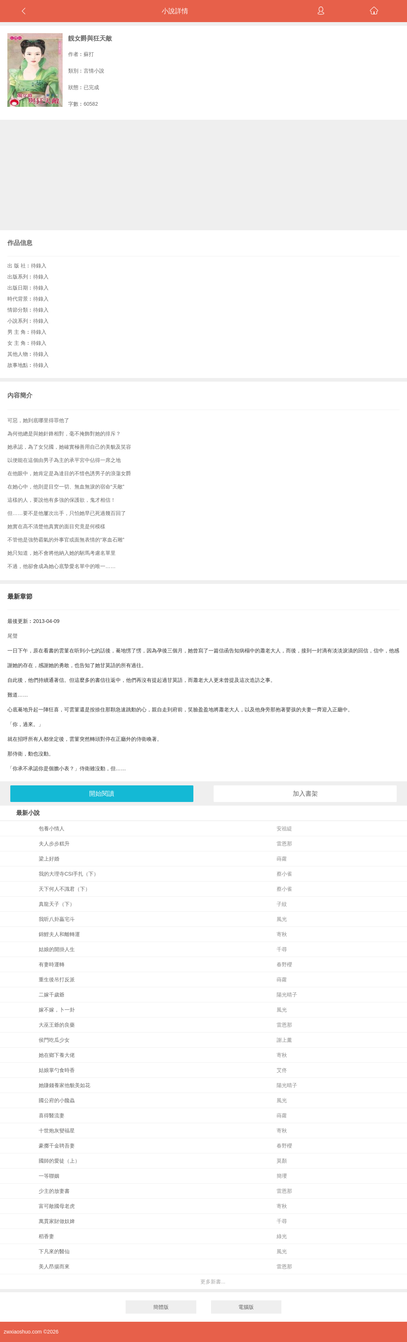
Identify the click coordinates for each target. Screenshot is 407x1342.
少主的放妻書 (54, 1191)
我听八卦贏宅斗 (57, 919)
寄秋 (282, 934)
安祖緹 (284, 828)
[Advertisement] (203, 175)
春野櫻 (284, 964)
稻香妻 (46, 1236)
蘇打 (89, 54)
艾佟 (282, 1070)
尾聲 (12, 636)
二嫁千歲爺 (51, 995)
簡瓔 (282, 1176)
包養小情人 (51, 828)
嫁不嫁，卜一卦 (57, 1010)
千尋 (282, 949)
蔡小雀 (284, 874)
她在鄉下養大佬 (57, 1055)
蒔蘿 (282, 859)
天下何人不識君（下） (64, 889)
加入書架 (305, 793)
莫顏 (282, 1161)
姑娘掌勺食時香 (57, 1070)
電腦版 (246, 1307)
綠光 (282, 1236)
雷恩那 (284, 844)
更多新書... (212, 1282)
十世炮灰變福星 (57, 1130)
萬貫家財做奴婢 (57, 1221)
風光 (282, 919)
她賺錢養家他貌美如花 (64, 1085)
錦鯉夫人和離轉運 (59, 934)
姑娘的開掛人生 (57, 949)
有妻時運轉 (51, 964)
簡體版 (161, 1307)
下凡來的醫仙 (54, 1251)
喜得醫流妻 (51, 1115)
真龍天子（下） (57, 904)
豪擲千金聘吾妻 (57, 1146)
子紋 (282, 904)
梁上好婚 (49, 859)
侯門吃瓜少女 (54, 1040)
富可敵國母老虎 (57, 1206)
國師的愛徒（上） (59, 1161)
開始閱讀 (101, 793)
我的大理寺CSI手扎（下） (69, 874)
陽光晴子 (287, 995)
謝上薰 (284, 1040)
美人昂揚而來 (54, 1266)
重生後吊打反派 (57, 979)
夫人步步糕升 (54, 844)
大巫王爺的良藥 (57, 1025)
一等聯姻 (49, 1176)
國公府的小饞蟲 (57, 1100)
